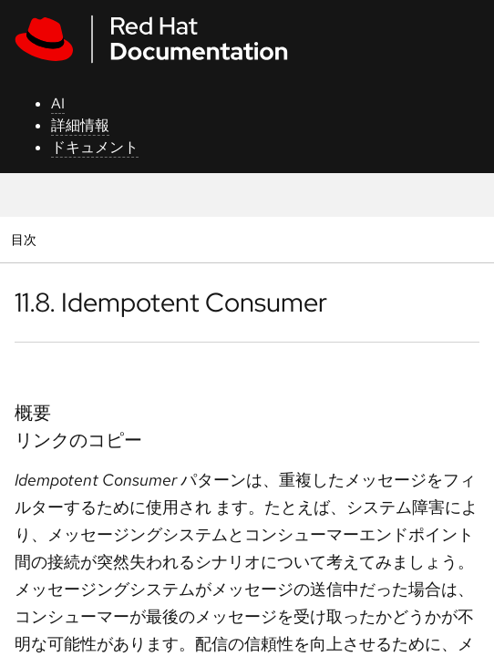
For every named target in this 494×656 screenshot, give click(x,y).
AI (58, 103)
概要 (33, 413)
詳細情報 (80, 125)
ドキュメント (95, 147)
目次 (26, 239)
